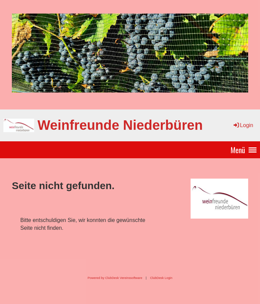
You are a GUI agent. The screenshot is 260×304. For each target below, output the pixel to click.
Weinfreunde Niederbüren (120, 125)
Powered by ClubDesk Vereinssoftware (115, 278)
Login (243, 125)
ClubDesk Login (161, 278)
